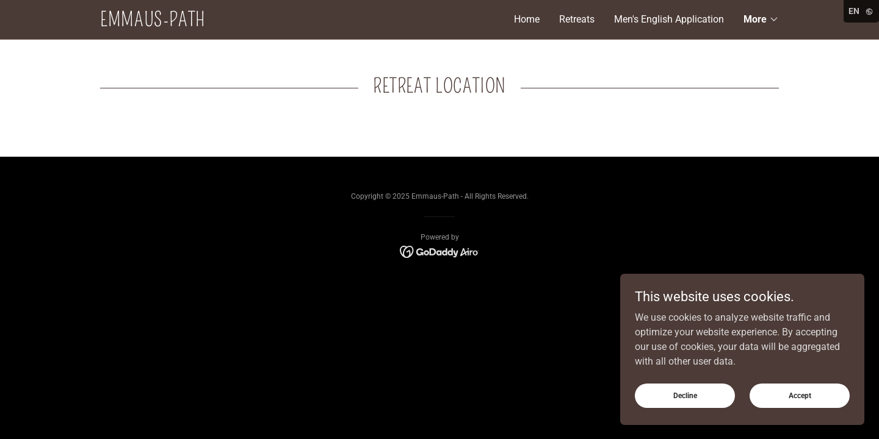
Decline (685, 395)
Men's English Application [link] (669, 19)
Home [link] (527, 19)
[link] (270, 23)
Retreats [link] (577, 19)
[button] (761, 19)
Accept (800, 395)
